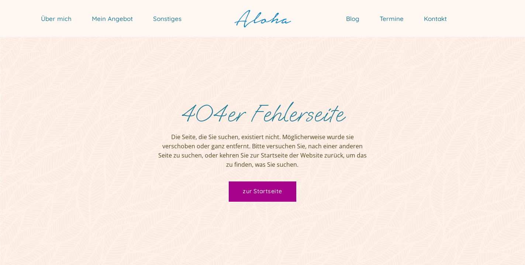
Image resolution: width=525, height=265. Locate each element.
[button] (16, 249)
